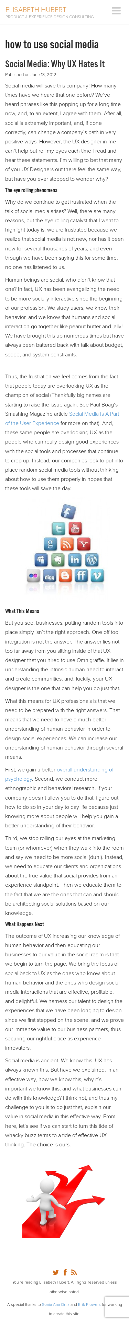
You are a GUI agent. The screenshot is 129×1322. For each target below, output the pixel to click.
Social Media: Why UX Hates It (55, 64)
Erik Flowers (89, 1304)
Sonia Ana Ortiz (55, 1304)
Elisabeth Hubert (36, 10)
